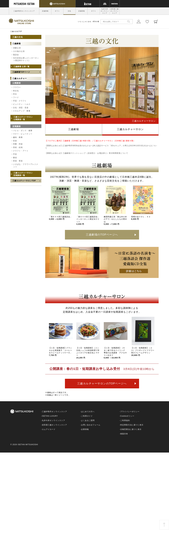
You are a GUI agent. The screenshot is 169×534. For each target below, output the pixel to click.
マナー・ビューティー (22, 134)
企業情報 (85, 429)
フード (16, 97)
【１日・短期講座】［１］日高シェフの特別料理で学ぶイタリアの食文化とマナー (87, 353)
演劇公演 (17, 48)
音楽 (15, 141)
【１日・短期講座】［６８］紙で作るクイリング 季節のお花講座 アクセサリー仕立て (115, 353)
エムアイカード (48, 429)
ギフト (57, 11)
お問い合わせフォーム (90, 425)
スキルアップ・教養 (21, 111)
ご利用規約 (125, 420)
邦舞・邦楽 (18, 144)
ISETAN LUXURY (50, 416)
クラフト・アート (20, 151)
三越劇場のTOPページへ (102, 234)
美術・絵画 (18, 147)
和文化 (16, 91)
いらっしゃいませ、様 (88, 21)
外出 (15, 94)
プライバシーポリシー (129, 412)
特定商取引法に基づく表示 (131, 425)
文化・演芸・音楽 (20, 108)
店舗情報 (45, 11)
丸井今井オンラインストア (105, 11)
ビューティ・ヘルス (21, 104)
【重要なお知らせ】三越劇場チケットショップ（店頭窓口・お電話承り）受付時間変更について (86, 153)
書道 (15, 158)
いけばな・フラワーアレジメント (25, 165)
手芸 (15, 154)
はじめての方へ (88, 412)
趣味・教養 (18, 137)
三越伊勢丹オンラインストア (24, 11)
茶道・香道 (18, 161)
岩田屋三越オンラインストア (114, 11)
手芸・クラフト (20, 101)
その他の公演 (19, 51)
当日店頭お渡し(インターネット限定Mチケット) (26, 59)
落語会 (16, 55)
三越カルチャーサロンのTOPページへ (102, 383)
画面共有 (124, 434)
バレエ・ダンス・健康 (22, 131)
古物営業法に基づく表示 (130, 429)
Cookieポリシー (127, 416)
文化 (69, 11)
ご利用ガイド (87, 416)
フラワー (17, 87)
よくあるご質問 (88, 420)
